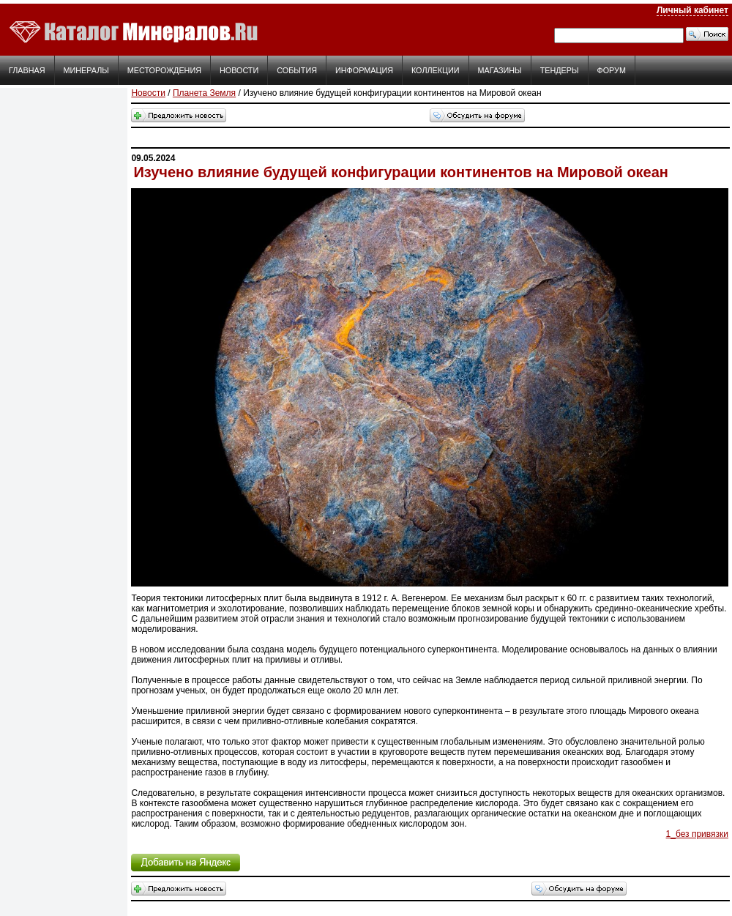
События (297, 70)
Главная (27, 70)
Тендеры (559, 70)
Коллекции (435, 70)
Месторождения (164, 70)
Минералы (86, 70)
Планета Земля (204, 93)
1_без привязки (697, 834)
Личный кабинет (692, 10)
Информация (364, 70)
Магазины (500, 70)
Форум (611, 70)
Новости (239, 70)
